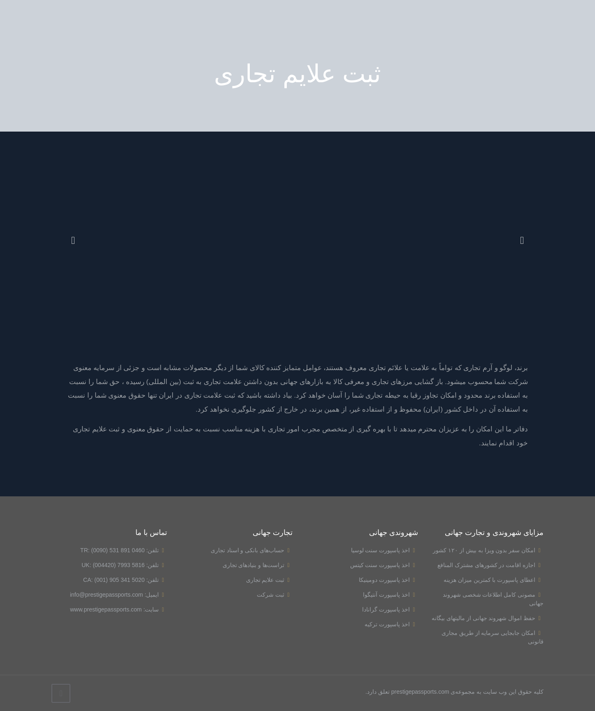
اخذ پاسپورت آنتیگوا (390, 594)
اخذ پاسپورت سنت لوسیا (384, 550)
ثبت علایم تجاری (269, 580)
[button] (73, 240)
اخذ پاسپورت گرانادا (390, 609)
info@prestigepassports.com (106, 594)
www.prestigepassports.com (106, 609)
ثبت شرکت (274, 594)
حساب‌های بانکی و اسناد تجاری (252, 550)
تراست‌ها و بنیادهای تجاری (258, 565)
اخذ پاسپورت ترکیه (391, 624)
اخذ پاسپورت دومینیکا (388, 580)
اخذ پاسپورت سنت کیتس (384, 565)
